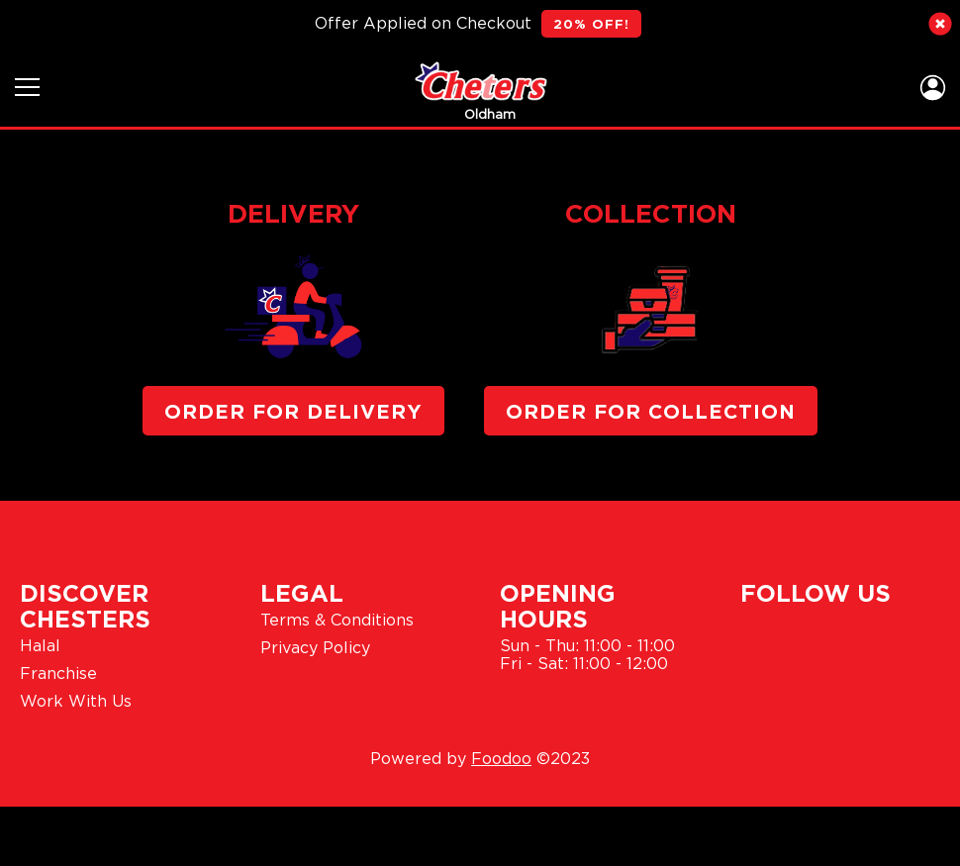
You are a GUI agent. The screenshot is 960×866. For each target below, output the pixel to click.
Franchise (58, 673)
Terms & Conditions (337, 619)
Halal (40, 645)
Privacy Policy (315, 647)
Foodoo (501, 758)
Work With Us (76, 701)
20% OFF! (591, 24)
